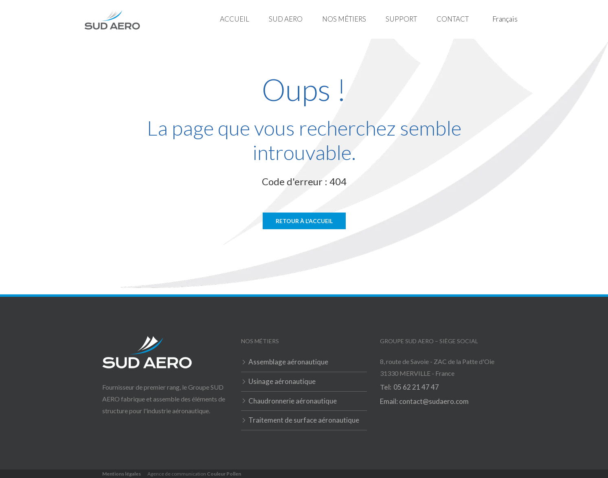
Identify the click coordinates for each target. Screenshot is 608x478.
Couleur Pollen (224, 474)
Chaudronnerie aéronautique (292, 401)
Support (401, 19)
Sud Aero (286, 19)
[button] (285, 19)
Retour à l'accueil (304, 220)
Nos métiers (344, 19)
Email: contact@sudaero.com (424, 401)
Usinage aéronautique (282, 381)
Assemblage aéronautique (288, 361)
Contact (453, 19)
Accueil (234, 19)
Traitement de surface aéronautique (303, 420)
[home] (112, 19)
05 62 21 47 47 (416, 387)
